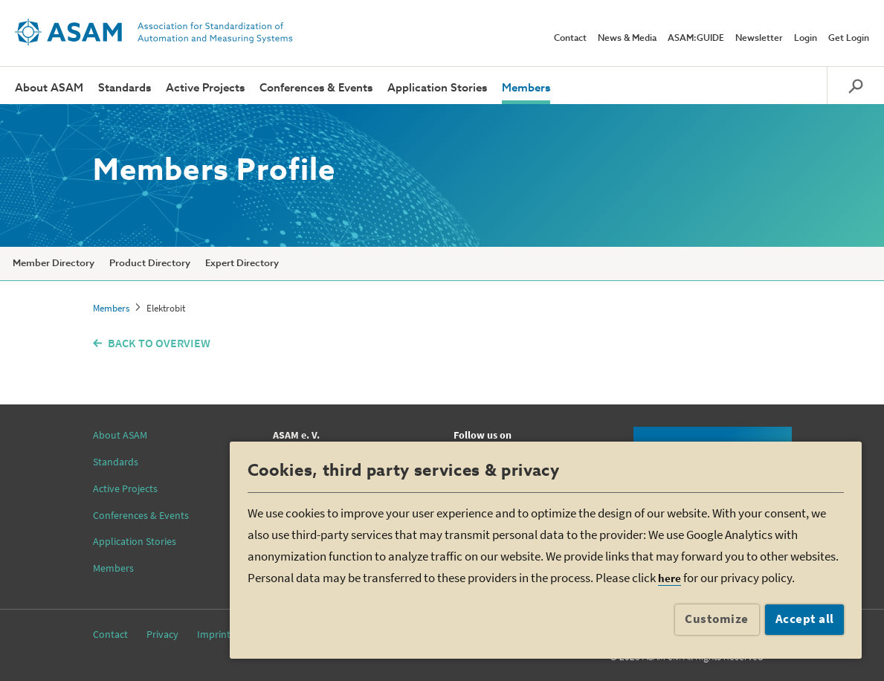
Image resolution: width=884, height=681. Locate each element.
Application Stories (437, 88)
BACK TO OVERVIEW (159, 342)
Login (805, 38)
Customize (717, 618)
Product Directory (149, 263)
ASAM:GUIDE (696, 38)
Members (526, 88)
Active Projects (205, 88)
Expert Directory (242, 263)
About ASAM (49, 88)
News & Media (627, 38)
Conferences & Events (315, 88)
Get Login (848, 38)
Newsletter (759, 38)
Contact (570, 38)
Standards (124, 88)
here (669, 578)
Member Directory (53, 263)
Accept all (804, 618)
